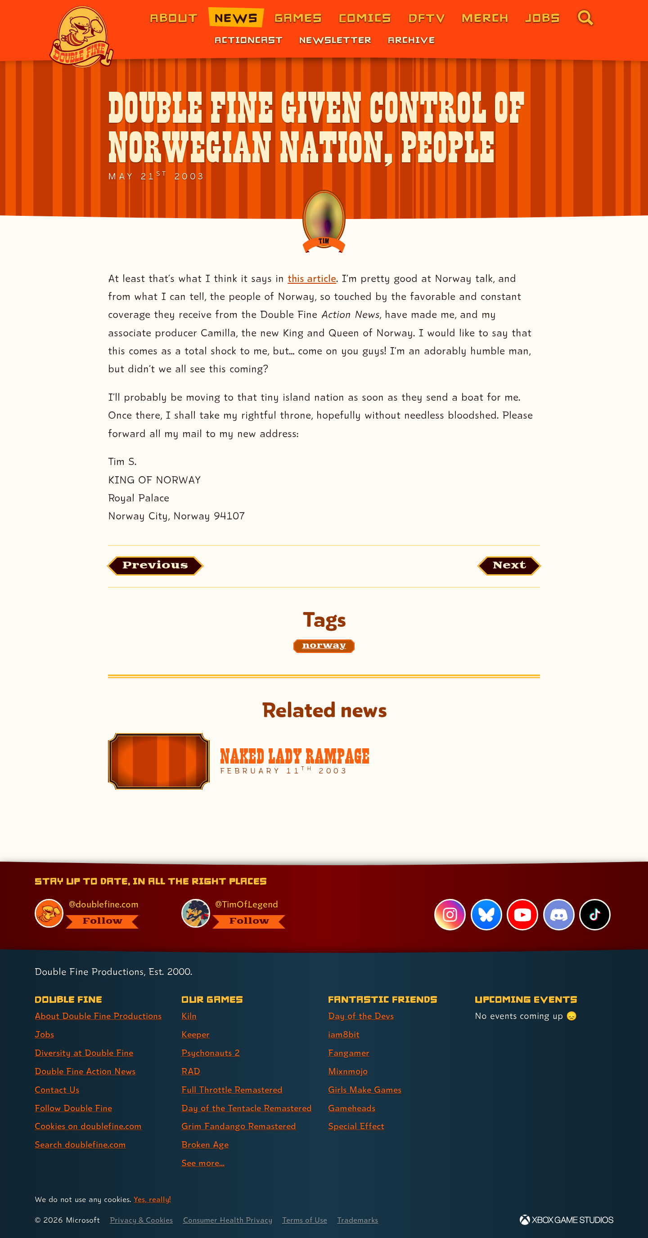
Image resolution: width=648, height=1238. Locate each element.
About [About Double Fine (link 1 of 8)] (174, 17)
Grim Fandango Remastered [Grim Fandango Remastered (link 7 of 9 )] (240, 1127)
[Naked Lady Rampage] (324, 762)
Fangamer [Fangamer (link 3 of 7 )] (349, 1053)
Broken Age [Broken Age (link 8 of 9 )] (205, 1145)
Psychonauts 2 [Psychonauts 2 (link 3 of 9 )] (211, 1053)
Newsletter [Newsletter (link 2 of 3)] (335, 39)
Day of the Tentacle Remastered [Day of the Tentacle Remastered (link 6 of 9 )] (248, 1108)
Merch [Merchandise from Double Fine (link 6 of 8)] (485, 17)
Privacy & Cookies (142, 1220)
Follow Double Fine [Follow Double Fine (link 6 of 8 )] (75, 1108)
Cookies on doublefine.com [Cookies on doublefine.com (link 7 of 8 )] (90, 1127)
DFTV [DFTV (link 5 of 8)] (427, 17)
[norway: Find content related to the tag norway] (324, 646)
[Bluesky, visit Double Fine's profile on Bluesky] (486, 915)
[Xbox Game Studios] (566, 1220)
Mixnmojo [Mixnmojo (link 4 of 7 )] (348, 1071)
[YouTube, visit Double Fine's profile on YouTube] (522, 915)
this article (312, 278)
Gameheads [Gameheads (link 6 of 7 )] (352, 1108)
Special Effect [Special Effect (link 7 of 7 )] (357, 1127)
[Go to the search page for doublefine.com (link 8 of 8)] (585, 17)
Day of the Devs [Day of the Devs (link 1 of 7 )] (362, 1016)
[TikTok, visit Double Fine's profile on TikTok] (595, 915)
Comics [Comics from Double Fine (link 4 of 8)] (365, 17)
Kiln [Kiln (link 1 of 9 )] (189, 1016)
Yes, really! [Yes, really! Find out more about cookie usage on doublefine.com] (152, 1199)
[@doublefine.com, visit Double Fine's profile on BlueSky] (98, 914)
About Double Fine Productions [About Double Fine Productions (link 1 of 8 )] (100, 1016)
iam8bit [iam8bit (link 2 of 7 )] (344, 1034)
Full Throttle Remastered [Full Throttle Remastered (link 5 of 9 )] (233, 1090)
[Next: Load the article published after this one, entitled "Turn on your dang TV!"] (507, 566)
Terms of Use (309, 1220)
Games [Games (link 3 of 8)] (298, 17)
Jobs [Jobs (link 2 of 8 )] (45, 1034)
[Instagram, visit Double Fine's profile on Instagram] (450, 915)
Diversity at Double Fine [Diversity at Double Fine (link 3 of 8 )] (85, 1053)
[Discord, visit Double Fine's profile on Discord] (558, 915)
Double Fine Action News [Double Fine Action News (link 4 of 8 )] (87, 1071)
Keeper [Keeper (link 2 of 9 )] (196, 1034)
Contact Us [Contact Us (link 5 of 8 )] (57, 1090)
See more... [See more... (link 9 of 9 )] (203, 1163)
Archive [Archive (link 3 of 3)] (411, 39)
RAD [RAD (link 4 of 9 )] (191, 1071)
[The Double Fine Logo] (82, 37)
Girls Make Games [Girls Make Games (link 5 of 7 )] (366, 1090)
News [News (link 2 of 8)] (236, 17)
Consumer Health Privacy (230, 1220)
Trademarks (363, 1220)
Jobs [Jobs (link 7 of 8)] (543, 17)
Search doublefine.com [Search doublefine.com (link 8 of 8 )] (82, 1145)
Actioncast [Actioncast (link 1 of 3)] (249, 39)
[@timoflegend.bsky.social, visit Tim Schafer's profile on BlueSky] (244, 914)
